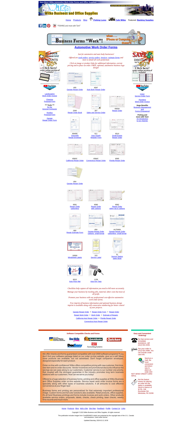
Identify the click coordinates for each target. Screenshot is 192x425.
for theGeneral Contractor (49, 108)
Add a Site (84, 408)
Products (77, 20)
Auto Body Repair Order (96, 90)
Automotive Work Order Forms (96, 47)
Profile (108, 408)
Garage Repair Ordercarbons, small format (96, 232)
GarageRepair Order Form (49, 119)
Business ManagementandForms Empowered (142, 109)
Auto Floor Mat (74, 281)
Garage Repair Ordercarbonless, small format (117, 232)
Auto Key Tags (96, 281)
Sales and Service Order (96, 113)
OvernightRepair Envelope (75, 137)
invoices (104, 58)
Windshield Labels (75, 257)
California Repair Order (75, 161)
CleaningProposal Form (49, 100)
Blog (85, 20)
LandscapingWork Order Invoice (49, 95)
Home (68, 20)
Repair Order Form (99, 312)
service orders (94, 58)
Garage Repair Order (75, 90)
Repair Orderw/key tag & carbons (117, 208)
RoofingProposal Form (49, 114)
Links (123, 408)
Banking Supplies (145, 20)
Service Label (96, 257)
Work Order (95, 315)
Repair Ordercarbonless (75, 208)
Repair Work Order (81, 315)
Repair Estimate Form (74, 232)
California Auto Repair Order (87, 318)
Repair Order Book (75, 113)
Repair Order (117, 111)
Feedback (100, 408)
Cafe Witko (117, 20)
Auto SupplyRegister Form (96, 137)
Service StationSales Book (117, 257)
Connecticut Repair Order (96, 161)
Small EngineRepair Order (117, 137)
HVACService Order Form (142, 95)
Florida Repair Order (117, 161)
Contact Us (116, 408)
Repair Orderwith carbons (96, 208)
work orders (83, 58)
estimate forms (114, 58)
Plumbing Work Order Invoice (142, 101)
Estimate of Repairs (110, 315)
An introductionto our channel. (142, 120)
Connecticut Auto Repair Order (96, 321)
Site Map (92, 408)
